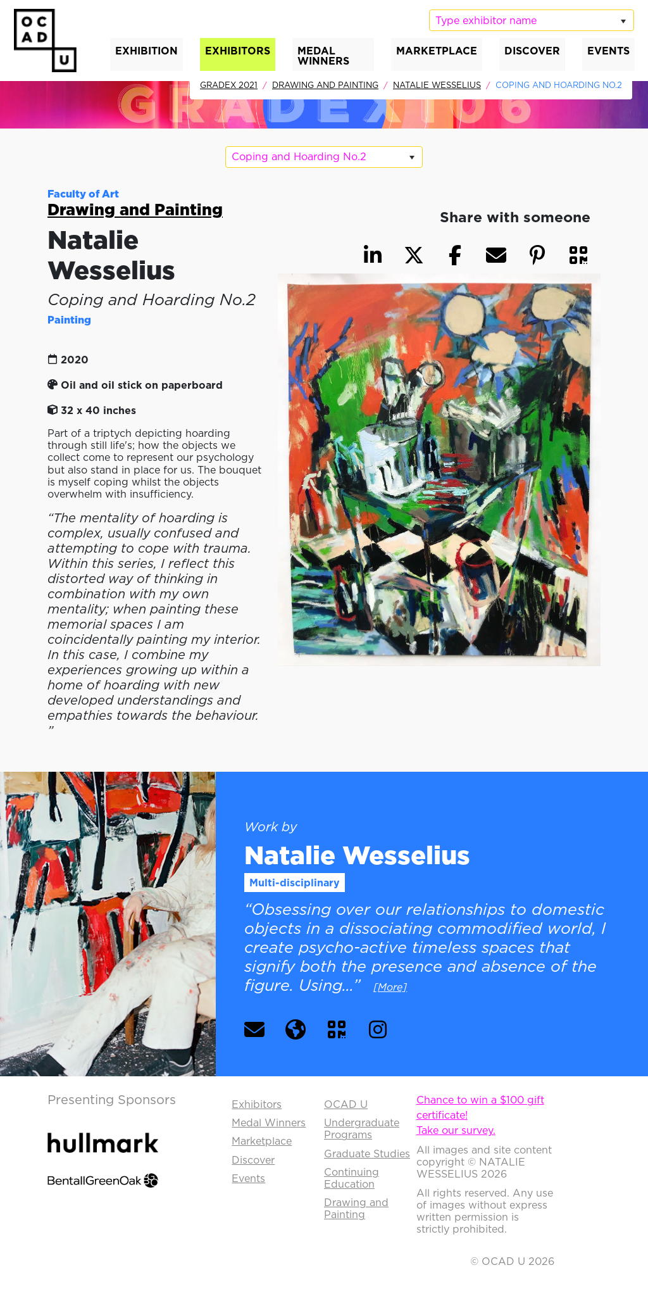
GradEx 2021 (229, 85)
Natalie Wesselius (437, 85)
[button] (578, 255)
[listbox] (531, 20)
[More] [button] (390, 987)
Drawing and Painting (325, 85)
